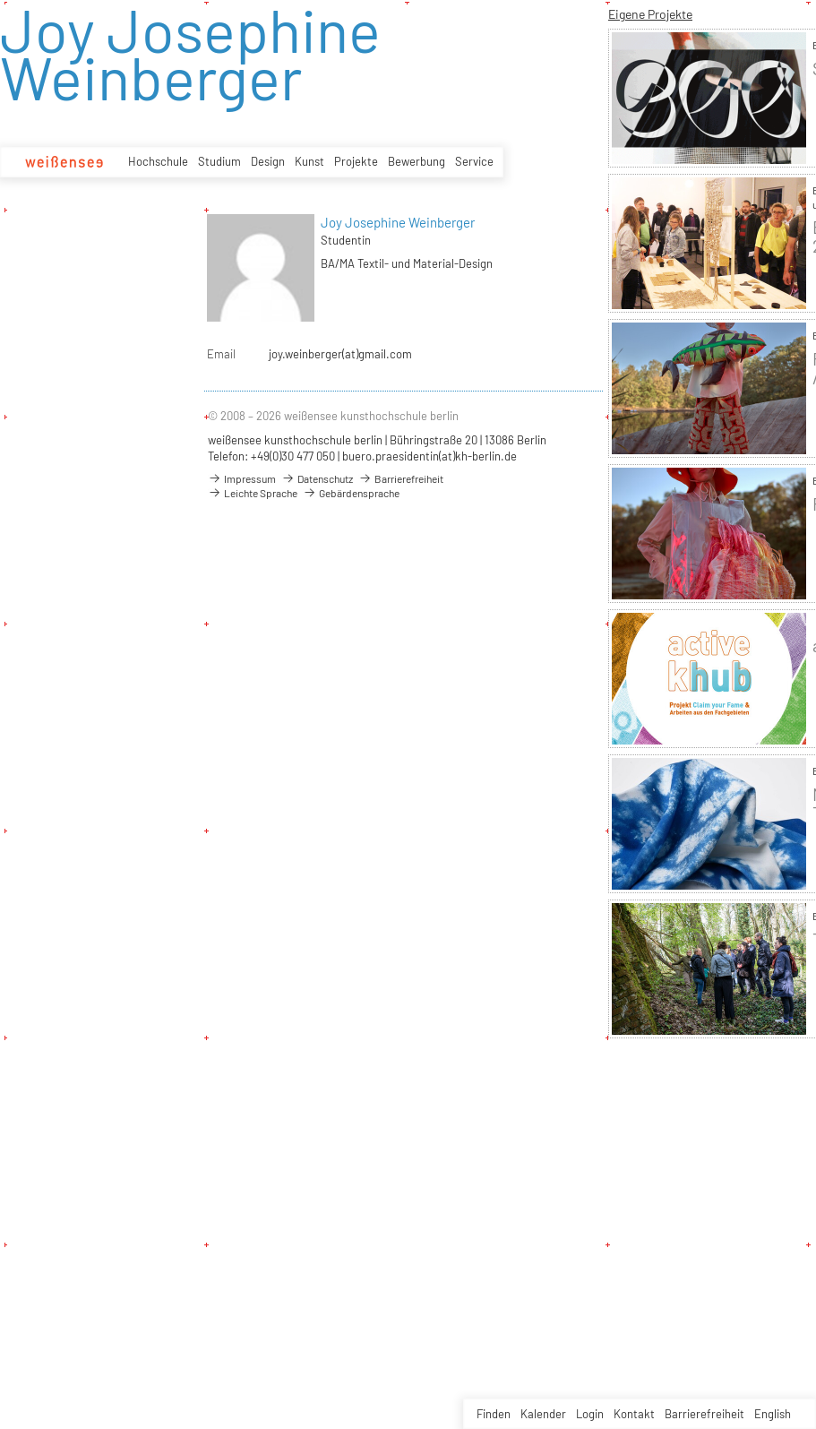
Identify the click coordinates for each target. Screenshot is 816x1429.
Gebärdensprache (351, 492)
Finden (494, 1414)
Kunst (309, 161)
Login (590, 1414)
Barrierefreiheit (704, 1414)
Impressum (242, 478)
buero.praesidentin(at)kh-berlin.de (429, 456)
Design (268, 161)
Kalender (543, 1414)
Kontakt (634, 1414)
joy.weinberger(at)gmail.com (340, 354)
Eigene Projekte (650, 14)
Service (474, 161)
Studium (219, 161)
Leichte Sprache (252, 492)
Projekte (356, 161)
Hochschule (158, 161)
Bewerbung (416, 161)
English (772, 1414)
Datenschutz (317, 478)
